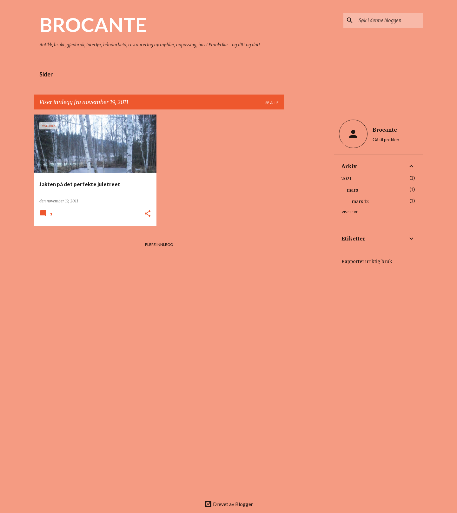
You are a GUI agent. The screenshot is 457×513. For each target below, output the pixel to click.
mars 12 (360, 201)
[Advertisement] (308, 210)
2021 (346, 178)
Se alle (272, 102)
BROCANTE (93, 24)
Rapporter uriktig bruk (366, 261)
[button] (147, 214)
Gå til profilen (386, 139)
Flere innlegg (159, 244)
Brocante (385, 130)
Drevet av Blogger (228, 504)
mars (352, 190)
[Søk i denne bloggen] (389, 20)
